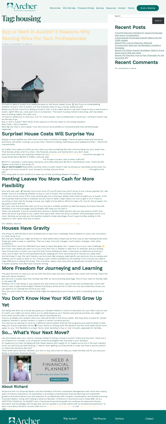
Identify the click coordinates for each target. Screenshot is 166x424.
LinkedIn (51, 406)
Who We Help (69, 8)
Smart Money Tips (57, 44)
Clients (131, 8)
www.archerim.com (88, 406)
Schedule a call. (44, 353)
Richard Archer (39, 44)
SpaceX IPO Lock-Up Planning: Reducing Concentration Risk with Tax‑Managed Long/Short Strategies (138, 45)
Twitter (69, 406)
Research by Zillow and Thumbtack (66, 154)
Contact (122, 8)
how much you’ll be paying (77, 169)
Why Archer (55, 8)
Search (118, 16)
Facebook (60, 406)
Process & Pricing (86, 8)
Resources (111, 8)
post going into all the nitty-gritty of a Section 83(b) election (49, 223)
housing (10, 409)
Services (100, 8)
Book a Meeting (148, 8)
